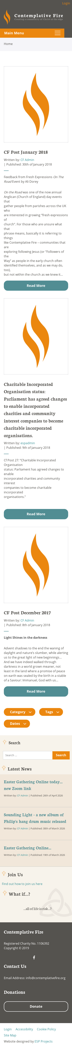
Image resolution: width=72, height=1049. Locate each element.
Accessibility (24, 1029)
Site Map (10, 1035)
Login (66, 3)
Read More (36, 285)
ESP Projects (44, 1041)
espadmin (28, 443)
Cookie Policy (46, 1029)
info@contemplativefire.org (45, 978)
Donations (14, 992)
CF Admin (27, 160)
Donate (36, 1006)
